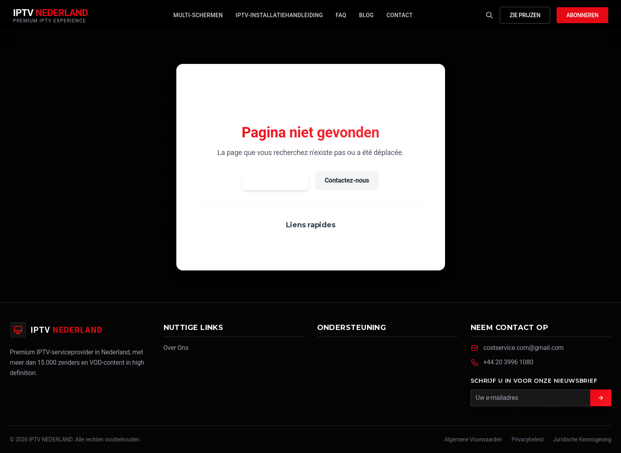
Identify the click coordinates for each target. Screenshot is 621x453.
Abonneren (582, 15)
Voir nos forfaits (260, 244)
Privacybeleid (527, 439)
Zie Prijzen (525, 15)
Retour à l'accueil (275, 180)
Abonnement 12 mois (354, 244)
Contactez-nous (347, 180)
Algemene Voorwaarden (473, 439)
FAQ (304, 244)
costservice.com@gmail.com (523, 348)
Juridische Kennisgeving (582, 439)
